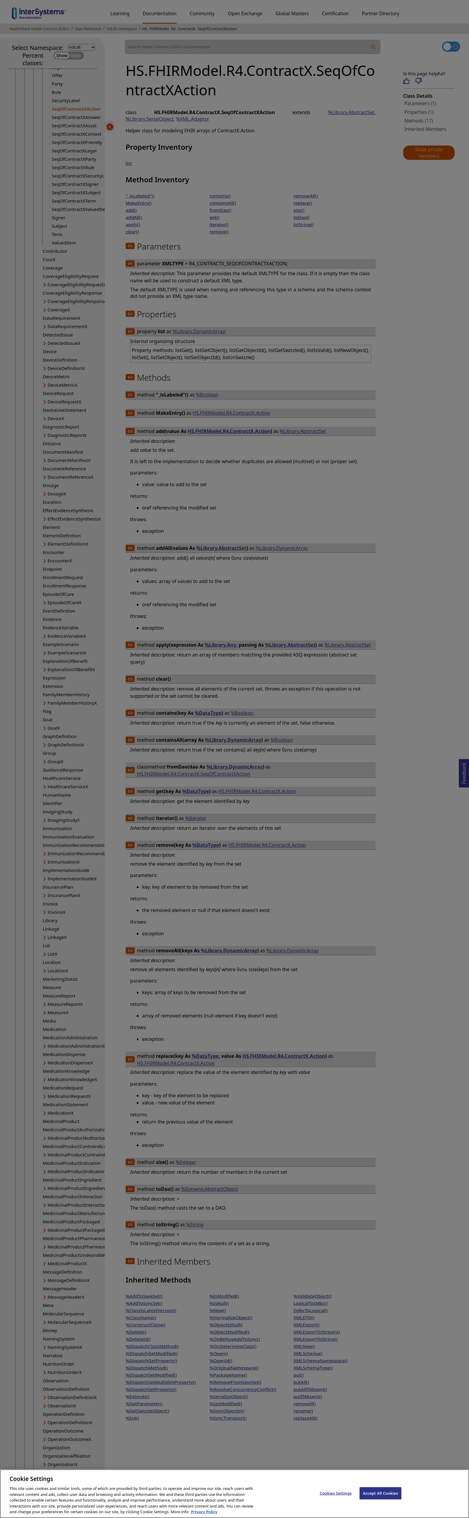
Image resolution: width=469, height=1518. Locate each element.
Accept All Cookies (380, 1498)
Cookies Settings (336, 1498)
